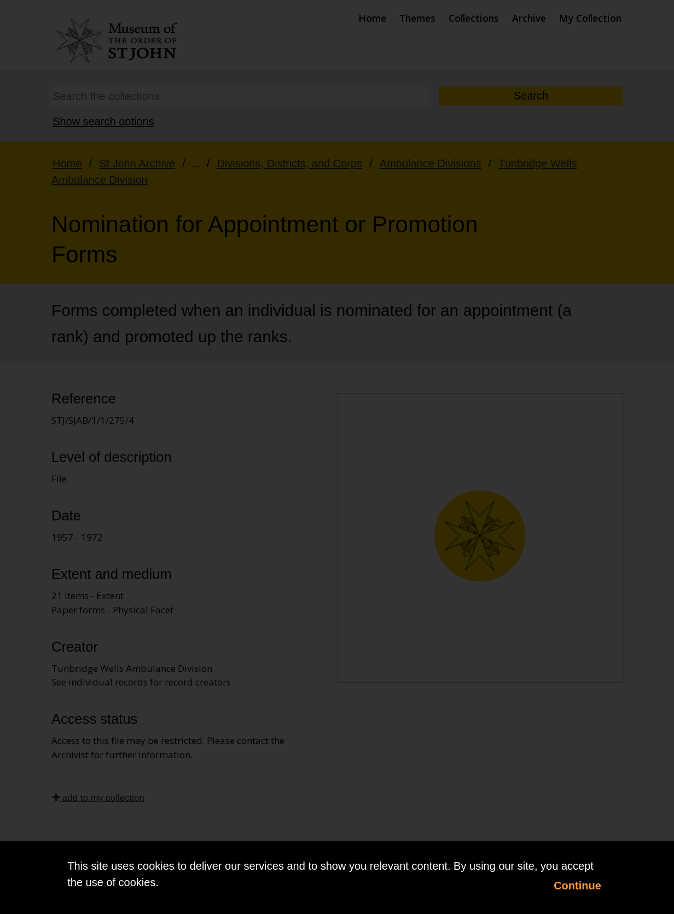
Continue (577, 886)
